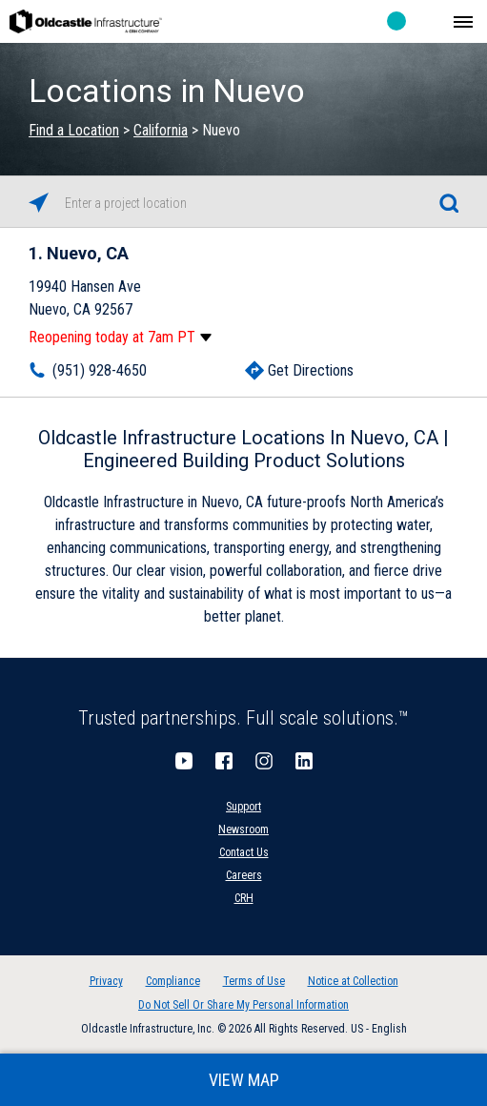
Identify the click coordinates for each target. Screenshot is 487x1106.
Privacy (106, 981)
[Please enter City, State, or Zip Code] (243, 203)
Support (243, 806)
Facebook (224, 760)
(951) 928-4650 (99, 370)
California (160, 130)
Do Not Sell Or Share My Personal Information (243, 1005)
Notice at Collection (353, 981)
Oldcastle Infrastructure (86, 21)
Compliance (173, 981)
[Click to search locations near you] (38, 202)
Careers (244, 875)
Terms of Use (254, 981)
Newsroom (243, 829)
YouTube (184, 760)
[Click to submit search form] (448, 202)
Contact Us (244, 852)
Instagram (264, 760)
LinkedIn (304, 760)
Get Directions (311, 370)
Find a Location (74, 130)
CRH (244, 898)
